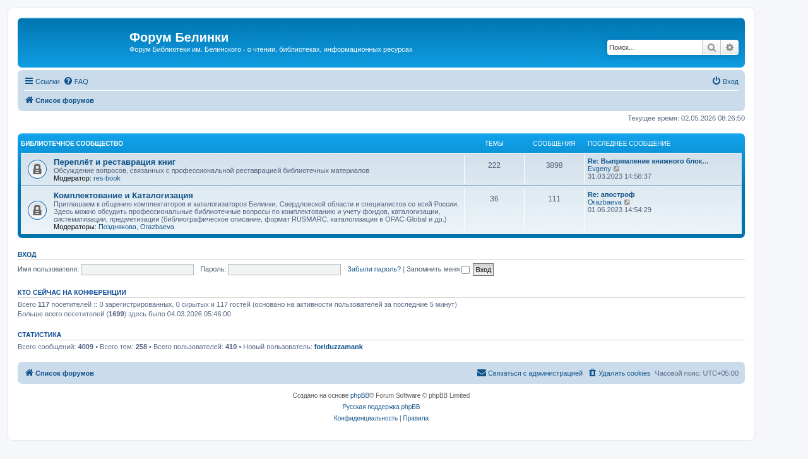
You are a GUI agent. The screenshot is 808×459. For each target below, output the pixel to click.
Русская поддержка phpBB (381, 406)
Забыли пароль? (374, 269)
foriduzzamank (338, 346)
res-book (107, 178)
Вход (27, 254)
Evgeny (599, 168)
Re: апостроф (611, 194)
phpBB (359, 395)
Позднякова (117, 226)
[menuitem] (75, 81)
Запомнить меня (438, 269)
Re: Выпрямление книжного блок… (648, 161)
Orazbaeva (157, 226)
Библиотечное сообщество (72, 143)
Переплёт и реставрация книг (114, 162)
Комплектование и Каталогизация (123, 195)
